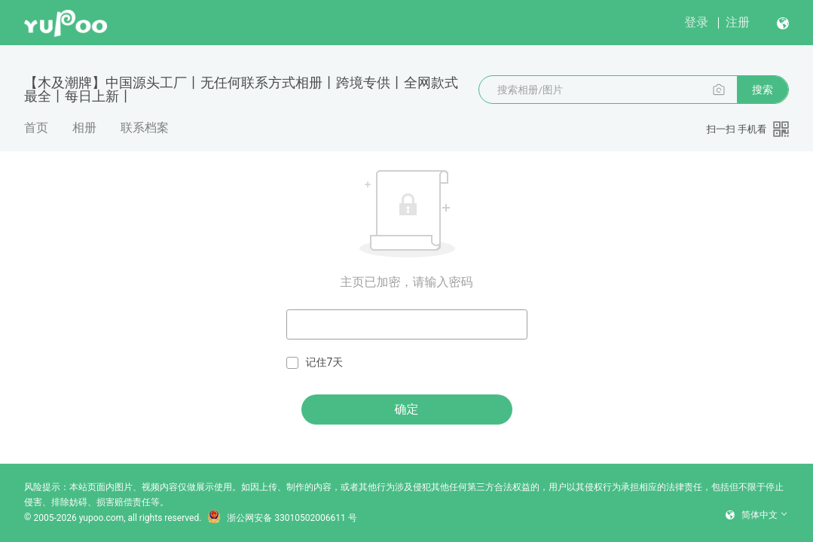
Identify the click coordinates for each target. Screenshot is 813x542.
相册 (84, 127)
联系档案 (145, 127)
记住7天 (315, 362)
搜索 (762, 90)
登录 (696, 22)
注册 (738, 22)
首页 (36, 127)
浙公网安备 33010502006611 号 (281, 518)
